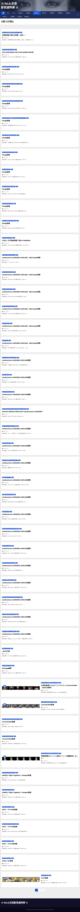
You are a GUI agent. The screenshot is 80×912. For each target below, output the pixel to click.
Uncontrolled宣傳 (47, 705)
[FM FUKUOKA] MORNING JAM (8, 736)
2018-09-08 (6, 54)
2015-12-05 (6, 362)
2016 (14, 289)
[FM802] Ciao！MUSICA (7, 545)
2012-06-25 (45, 707)
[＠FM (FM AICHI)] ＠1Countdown (8, 152)
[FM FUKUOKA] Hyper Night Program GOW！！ (11, 83)
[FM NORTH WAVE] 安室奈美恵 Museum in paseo (49, 682)
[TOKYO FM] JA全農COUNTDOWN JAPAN (9, 135)
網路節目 (28, 13)
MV (14, 13)
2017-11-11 (5, 140)
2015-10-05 (6, 534)
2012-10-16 (5, 670)
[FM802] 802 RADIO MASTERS (8, 203)
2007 (50, 875)
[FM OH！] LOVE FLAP (6, 169)
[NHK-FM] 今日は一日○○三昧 (7, 237)
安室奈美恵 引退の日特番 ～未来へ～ (14, 35)
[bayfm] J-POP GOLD (6, 648)
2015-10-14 (5, 516)
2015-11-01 (5, 448)
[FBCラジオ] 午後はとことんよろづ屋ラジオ (9, 631)
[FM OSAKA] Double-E (6, 443)
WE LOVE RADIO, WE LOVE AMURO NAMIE (18, 52)
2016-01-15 (5, 277)
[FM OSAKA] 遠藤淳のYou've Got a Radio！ (10, 460)
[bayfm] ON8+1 (5, 340)
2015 (16, 306)
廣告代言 (44, 13)
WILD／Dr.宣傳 (7, 861)
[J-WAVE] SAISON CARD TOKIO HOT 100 (9, 66)
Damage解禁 (6, 668)
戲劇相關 (60, 13)
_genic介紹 (6, 651)
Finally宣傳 (6, 69)
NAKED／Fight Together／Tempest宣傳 (16, 775)
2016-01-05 (6, 294)
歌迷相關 (26, 16)
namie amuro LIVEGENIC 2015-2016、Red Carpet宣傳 (21, 258)
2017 (18, 66)
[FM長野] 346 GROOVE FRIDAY (8, 494)
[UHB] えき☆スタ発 (44, 875)
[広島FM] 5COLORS (6, 511)
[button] (77, 14)
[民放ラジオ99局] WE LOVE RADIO (8, 49)
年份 (8, 13)
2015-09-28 (6, 568)
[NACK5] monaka (6, 374)
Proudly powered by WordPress (33, 909)
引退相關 (19, 16)
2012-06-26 (45, 690)
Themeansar (51, 909)
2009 (12, 858)
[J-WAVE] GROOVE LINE (7, 858)
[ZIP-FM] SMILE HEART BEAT (7, 289)
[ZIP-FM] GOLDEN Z (6, 323)
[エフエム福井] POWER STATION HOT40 (9, 614)
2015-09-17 (6, 602)
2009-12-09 (6, 846)
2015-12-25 (5, 311)
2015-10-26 (6, 465)
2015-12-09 (6, 345)
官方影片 (5, 16)
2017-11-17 (5, 89)
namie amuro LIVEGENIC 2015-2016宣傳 (16, 360)
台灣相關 (12, 16)
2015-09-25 (6, 585)
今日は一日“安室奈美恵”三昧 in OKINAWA (16, 240)
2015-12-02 (6, 380)
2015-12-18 (5, 328)
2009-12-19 (6, 829)
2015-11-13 (5, 414)
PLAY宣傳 (44, 878)
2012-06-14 (45, 760)
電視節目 (20, 13)
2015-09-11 (5, 619)
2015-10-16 (5, 499)
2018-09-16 (6, 37)
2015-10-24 (6, 482)
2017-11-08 (5, 208)
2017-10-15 (5, 226)
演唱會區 (68, 13)
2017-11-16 (5, 106)
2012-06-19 (6, 724)
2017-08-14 (6, 243)
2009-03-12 (6, 863)
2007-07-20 (45, 880)
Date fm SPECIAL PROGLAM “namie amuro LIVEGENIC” (22, 412)
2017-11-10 (5, 157)
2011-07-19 (5, 795)
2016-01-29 (6, 260)
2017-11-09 (5, 174)
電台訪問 (36, 13)
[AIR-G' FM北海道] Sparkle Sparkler (9, 220)
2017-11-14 (5, 123)
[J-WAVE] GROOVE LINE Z (7, 391)
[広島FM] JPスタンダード (7, 477)
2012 (13, 665)
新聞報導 (52, 13)
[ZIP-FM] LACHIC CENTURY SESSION (9, 186)
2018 (21, 32)
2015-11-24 (5, 397)
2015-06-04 (6, 653)
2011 (17, 772)
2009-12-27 (6, 812)
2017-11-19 (5, 72)
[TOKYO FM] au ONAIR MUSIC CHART (9, 772)
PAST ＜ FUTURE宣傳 (9, 809)
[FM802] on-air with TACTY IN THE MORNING (10, 528)
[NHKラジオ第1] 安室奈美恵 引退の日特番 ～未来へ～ (11, 32)
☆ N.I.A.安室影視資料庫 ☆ (14, 902)
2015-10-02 (6, 551)
